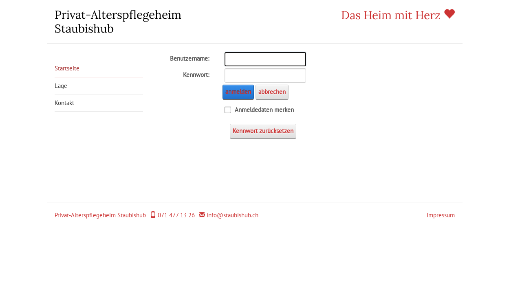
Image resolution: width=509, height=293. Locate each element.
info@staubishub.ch (232, 215)
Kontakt (64, 103)
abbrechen (272, 92)
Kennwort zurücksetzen (263, 131)
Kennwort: (196, 75)
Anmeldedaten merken (264, 110)
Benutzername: (189, 58)
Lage (61, 86)
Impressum (441, 215)
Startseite (67, 68)
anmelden (238, 92)
